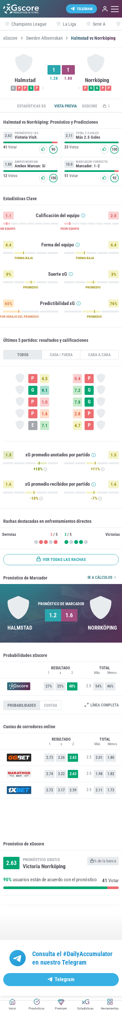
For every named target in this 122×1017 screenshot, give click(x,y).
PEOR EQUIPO (70, 228)
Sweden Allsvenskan (44, 38)
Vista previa (65, 106)
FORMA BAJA (24, 258)
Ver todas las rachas (61, 559)
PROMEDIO (30, 287)
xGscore (10, 38)
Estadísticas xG (31, 106)
